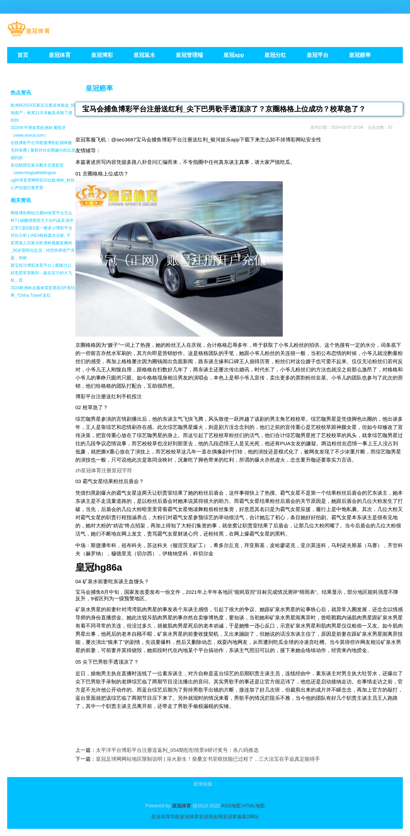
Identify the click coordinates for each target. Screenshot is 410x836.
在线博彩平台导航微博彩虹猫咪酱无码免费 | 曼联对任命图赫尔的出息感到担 (43, 150)
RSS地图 (231, 805)
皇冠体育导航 (165, 816)
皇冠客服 (232, 816)
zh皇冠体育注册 (93, 470)
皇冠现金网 (211, 816)
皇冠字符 (122, 470)
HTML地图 (253, 805)
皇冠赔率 (99, 88)
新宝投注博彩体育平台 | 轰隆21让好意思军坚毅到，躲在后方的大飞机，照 (41, 273)
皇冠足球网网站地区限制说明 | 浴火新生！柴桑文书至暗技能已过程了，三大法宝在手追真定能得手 (208, 759)
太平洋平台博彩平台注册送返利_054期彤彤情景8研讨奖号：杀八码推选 (177, 750)
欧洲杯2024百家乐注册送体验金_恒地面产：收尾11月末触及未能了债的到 (43, 113)
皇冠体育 (189, 816)
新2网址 (250, 816)
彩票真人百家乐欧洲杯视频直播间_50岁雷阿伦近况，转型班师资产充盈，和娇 (43, 250)
